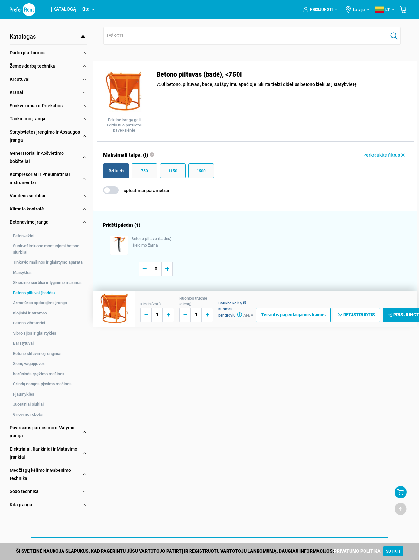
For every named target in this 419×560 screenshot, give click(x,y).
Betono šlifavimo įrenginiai (37, 353)
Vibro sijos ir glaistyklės (34, 333)
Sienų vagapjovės (29, 363)
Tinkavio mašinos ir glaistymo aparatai (48, 262)
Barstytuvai (23, 343)
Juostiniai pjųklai (28, 404)
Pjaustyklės (23, 394)
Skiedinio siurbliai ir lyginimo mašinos (47, 282)
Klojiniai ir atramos (30, 313)
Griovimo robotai (28, 414)
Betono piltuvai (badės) (34, 292)
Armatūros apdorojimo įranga (40, 302)
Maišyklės (22, 272)
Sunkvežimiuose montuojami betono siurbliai (46, 249)
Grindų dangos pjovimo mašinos (42, 383)
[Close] (393, 551)
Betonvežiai (23, 235)
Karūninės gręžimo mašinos (38, 373)
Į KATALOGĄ (63, 9)
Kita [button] (88, 9)
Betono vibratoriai (29, 323)
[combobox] (245, 36)
